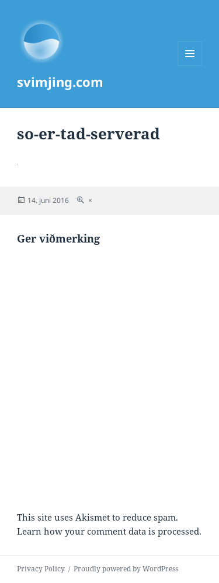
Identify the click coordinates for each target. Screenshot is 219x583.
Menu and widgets (190, 65)
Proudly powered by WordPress (126, 569)
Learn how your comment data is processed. (109, 531)
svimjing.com (60, 81)
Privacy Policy (41, 569)
